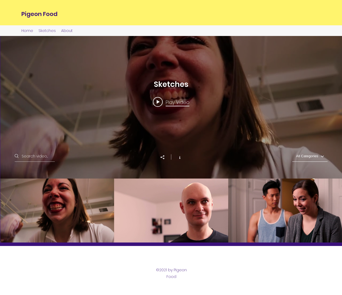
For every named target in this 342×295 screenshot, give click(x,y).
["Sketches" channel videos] (171, 211)
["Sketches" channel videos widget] (171, 139)
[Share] (165, 157)
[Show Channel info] (177, 157)
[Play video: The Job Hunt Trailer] (171, 102)
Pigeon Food (39, 14)
